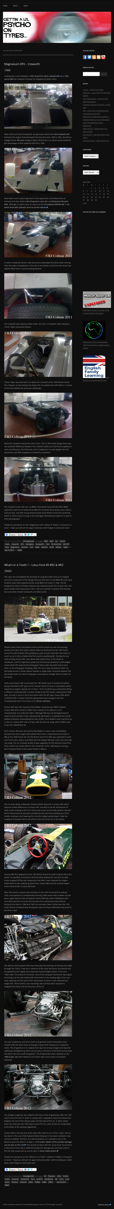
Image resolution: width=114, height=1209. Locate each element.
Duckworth (40, 544)
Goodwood (49, 1179)
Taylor (65, 547)
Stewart (58, 547)
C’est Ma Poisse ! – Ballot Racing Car (96, 141)
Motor (7, 1182)
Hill (56, 1179)
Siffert (50, 1182)
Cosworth (15, 544)
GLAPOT (39, 1179)
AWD (51, 541)
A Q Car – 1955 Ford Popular (93, 90)
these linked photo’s (48, 1151)
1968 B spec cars (11, 1057)
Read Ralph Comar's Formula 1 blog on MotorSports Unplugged (97, 310)
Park (31, 547)
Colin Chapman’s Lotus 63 (36, 201)
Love (67, 1179)
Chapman (51, 1176)
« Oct (85, 203)
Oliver (30, 1182)
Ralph (37, 547)
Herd (7, 547)
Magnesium (15, 547)
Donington (30, 544)
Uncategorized (28, 541)
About (15, 6)
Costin (7, 544)
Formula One (56, 544)
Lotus (61, 1179)
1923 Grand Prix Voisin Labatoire (43, 76)
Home (5, 6)
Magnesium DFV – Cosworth (22, 64)
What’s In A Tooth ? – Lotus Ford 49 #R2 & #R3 (33, 565)
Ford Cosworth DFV (62, 134)
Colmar (62, 541)
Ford (47, 544)
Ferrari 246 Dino (43, 701)
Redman (44, 547)
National (23, 1182)
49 (45, 1176)
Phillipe (37, 1182)
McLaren (20, 140)
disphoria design (103, 1204)
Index (26, 6)
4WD (46, 541)
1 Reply (7, 70)
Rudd (52, 547)
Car (56, 541)
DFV (22, 544)
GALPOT (66, 544)
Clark (59, 1176)
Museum (24, 547)
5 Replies (8, 571)
